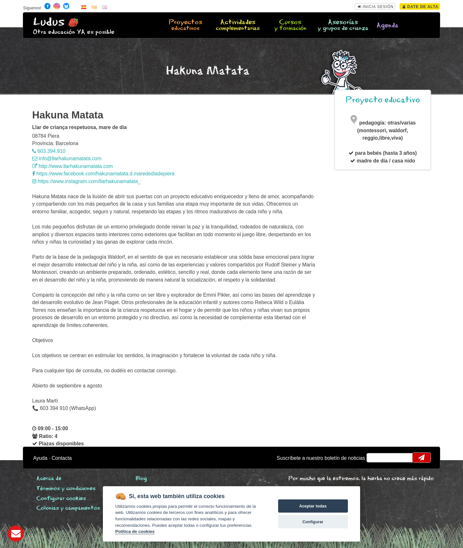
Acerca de (48, 478)
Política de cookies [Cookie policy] (134, 531)
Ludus (49, 22)
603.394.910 (48, 151)
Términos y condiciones (65, 488)
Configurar (312, 521)
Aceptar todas (312, 506)
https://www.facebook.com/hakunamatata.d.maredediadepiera (103, 173)
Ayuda (40, 458)
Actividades (238, 25)
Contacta (62, 458)
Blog (141, 478)
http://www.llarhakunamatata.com (72, 166)
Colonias (68, 508)
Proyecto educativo (383, 100)
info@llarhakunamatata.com (67, 158)
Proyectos (185, 25)
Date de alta (420, 7)
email (375, 457)
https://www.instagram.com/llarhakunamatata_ (86, 181)
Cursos (290, 25)
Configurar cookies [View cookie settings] (61, 498)
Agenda (387, 26)
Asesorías (343, 25)
